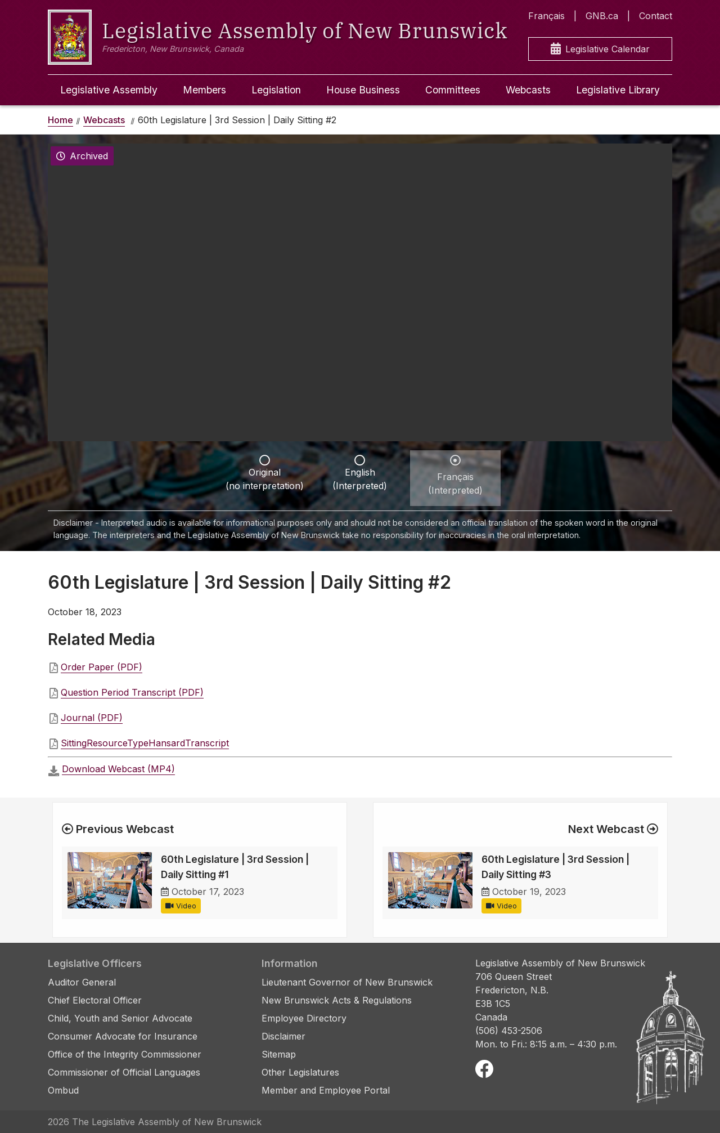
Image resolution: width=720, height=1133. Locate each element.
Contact (655, 15)
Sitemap (279, 1054)
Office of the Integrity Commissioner (124, 1054)
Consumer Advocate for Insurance (122, 1036)
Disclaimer (283, 1036)
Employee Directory (304, 1018)
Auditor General (82, 982)
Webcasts (528, 90)
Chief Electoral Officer (95, 1000)
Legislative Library (618, 90)
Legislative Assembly (109, 90)
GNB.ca (602, 15)
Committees (452, 90)
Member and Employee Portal (326, 1090)
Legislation (276, 90)
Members (204, 90)
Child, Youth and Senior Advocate (120, 1018)
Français (546, 15)
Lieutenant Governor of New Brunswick (347, 982)
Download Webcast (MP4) (118, 768)
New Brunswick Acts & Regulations (337, 1000)
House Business (363, 90)
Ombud (63, 1090)
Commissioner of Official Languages (124, 1072)
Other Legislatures (300, 1072)
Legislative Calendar (600, 49)
